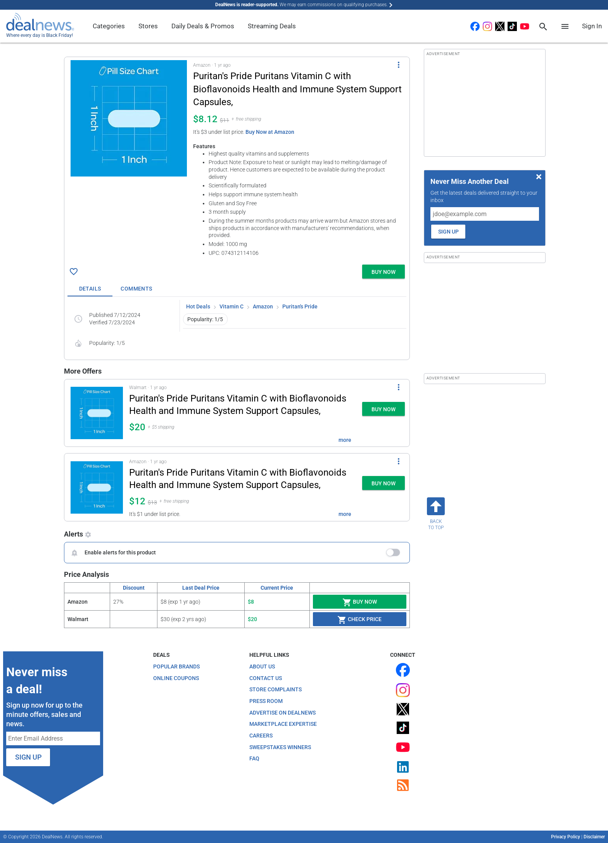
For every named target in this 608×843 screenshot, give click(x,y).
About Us (262, 666)
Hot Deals (198, 306)
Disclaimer (594, 837)
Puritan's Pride (300, 306)
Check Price (359, 620)
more (345, 440)
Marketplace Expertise (283, 724)
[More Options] (398, 64)
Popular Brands (176, 666)
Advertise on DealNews (282, 713)
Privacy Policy (565, 837)
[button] (236, 159)
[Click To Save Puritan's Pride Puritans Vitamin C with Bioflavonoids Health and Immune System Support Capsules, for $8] (73, 271)
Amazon (263, 306)
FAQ (254, 758)
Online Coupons (176, 678)
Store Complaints (275, 689)
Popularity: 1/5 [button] (205, 319)
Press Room (266, 701)
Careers (261, 735)
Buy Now (359, 602)
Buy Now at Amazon (269, 132)
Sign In (592, 26)
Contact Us (265, 678)
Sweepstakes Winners (280, 747)
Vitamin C (231, 306)
